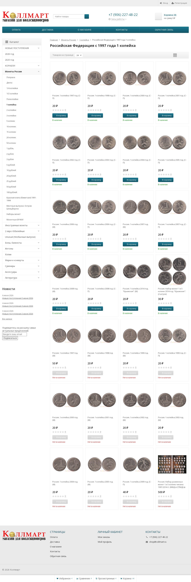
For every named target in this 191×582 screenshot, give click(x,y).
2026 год (9, 54)
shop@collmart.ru (157, 541)
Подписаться (10, 338)
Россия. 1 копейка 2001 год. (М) (100, 418)
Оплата (16, 29)
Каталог (12, 42)
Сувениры (10, 266)
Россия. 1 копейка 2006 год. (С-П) (102, 225)
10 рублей (11, 170)
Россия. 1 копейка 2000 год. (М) (65, 418)
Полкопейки (12, 99)
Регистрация (179, 3)
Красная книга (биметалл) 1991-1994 (21, 199)
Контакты (121, 29)
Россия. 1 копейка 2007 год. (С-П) (172, 225)
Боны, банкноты (13, 242)
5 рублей (11, 164)
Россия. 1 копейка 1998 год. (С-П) (102, 97)
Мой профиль (105, 541)
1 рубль (10, 148)
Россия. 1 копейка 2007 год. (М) (135, 225)
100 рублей (12, 192)
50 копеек (11, 143)
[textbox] (71, 16)
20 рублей (11, 175)
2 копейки (11, 110)
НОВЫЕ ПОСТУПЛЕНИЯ (17, 48)
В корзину (59, 115)
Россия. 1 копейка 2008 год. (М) (65, 290)
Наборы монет (14, 214)
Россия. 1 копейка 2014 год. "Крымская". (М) (135, 290)
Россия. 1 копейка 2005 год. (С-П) (172, 161)
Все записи (7, 319)
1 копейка (11, 104)
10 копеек (11, 126)
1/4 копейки (12, 88)
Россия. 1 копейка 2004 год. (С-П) (137, 161)
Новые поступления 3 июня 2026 (17, 306)
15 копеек (11, 132)
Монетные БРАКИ (15, 219)
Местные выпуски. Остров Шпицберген (19, 207)
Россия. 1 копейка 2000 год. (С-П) (137, 97)
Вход (164, 3)
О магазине (84, 29)
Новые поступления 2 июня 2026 (17, 313)
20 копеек (11, 137)
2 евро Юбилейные (15, 231)
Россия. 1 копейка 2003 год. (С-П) (102, 161)
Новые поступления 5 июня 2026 (17, 298)
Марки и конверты (14, 260)
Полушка (11, 77)
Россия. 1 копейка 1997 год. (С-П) (66, 97)
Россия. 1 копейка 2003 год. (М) (171, 418)
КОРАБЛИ (10, 65)
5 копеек (11, 121)
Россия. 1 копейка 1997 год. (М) (65, 354)
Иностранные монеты (16, 225)
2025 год (9, 59)
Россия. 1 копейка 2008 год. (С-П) (102, 290)
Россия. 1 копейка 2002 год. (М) (135, 418)
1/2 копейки (12, 93)
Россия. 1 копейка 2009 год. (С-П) (137, 483)
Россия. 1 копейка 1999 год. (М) (135, 354)
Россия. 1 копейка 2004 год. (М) (65, 483)
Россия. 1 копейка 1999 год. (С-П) (172, 354)
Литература (11, 277)
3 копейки (11, 115)
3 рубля (10, 159)
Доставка (47, 29)
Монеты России (13, 71)
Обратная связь (164, 29)
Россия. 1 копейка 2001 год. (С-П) (172, 97)
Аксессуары (11, 271)
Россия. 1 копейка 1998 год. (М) (100, 354)
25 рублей (11, 181)
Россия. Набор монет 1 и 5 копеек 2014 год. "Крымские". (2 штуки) (172, 291)
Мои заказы (104, 537)
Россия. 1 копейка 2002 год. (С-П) (66, 161)
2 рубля (10, 154)
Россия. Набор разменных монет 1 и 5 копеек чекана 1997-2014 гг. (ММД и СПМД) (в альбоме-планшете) (171, 484)
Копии (8, 254)
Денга (9, 82)
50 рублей (11, 186)
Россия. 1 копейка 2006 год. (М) (65, 225)
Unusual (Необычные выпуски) (20, 236)
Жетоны (9, 248)
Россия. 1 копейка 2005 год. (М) (100, 483)
